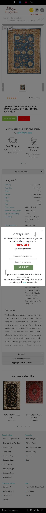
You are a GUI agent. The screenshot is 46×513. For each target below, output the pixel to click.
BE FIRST (23, 267)
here (25, 282)
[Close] (23, 230)
